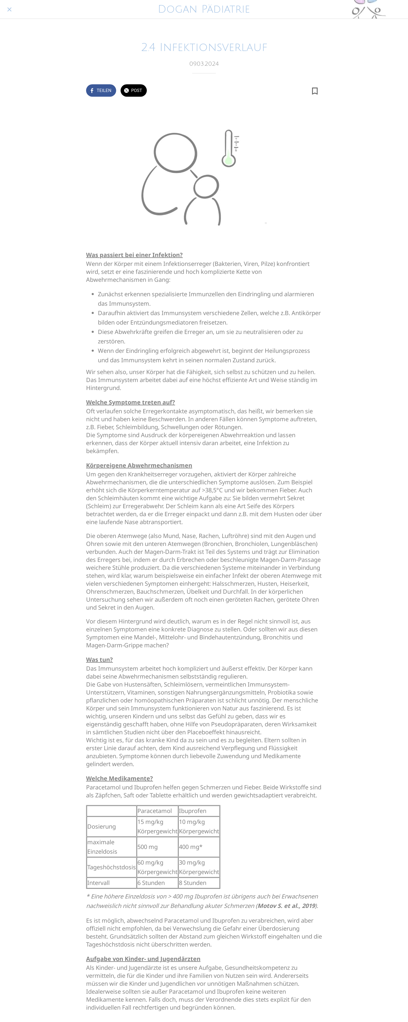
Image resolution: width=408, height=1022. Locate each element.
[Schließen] (9, 9)
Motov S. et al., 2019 (286, 906)
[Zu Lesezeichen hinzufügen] (315, 91)
